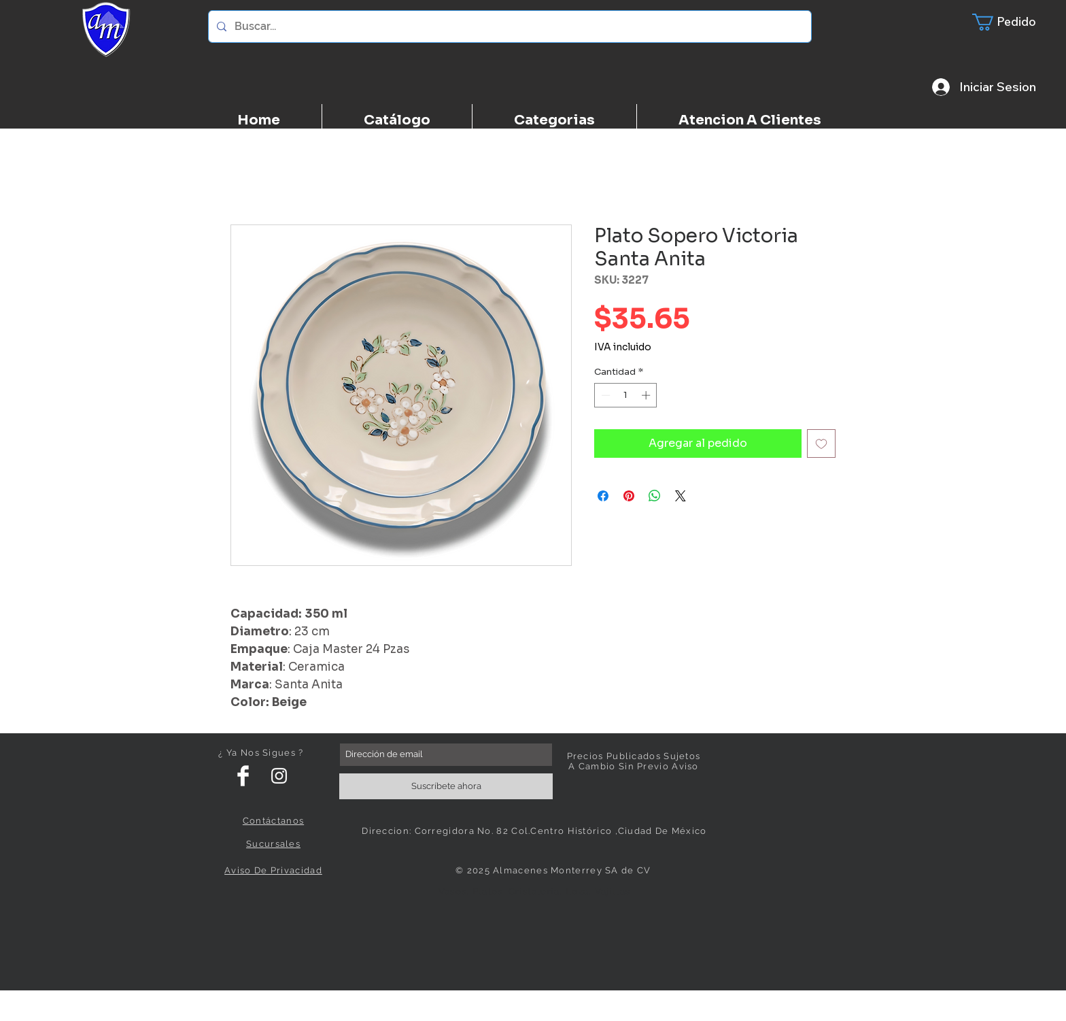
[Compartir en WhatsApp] (655, 496)
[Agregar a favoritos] (821, 443)
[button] (1012, 22)
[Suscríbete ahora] (446, 786)
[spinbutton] (626, 395)
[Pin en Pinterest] (629, 496)
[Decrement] (604, 395)
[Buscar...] (509, 26)
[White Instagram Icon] (279, 775)
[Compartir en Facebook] (603, 496)
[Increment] (647, 395)
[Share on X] (680, 496)
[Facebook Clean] (243, 775)
